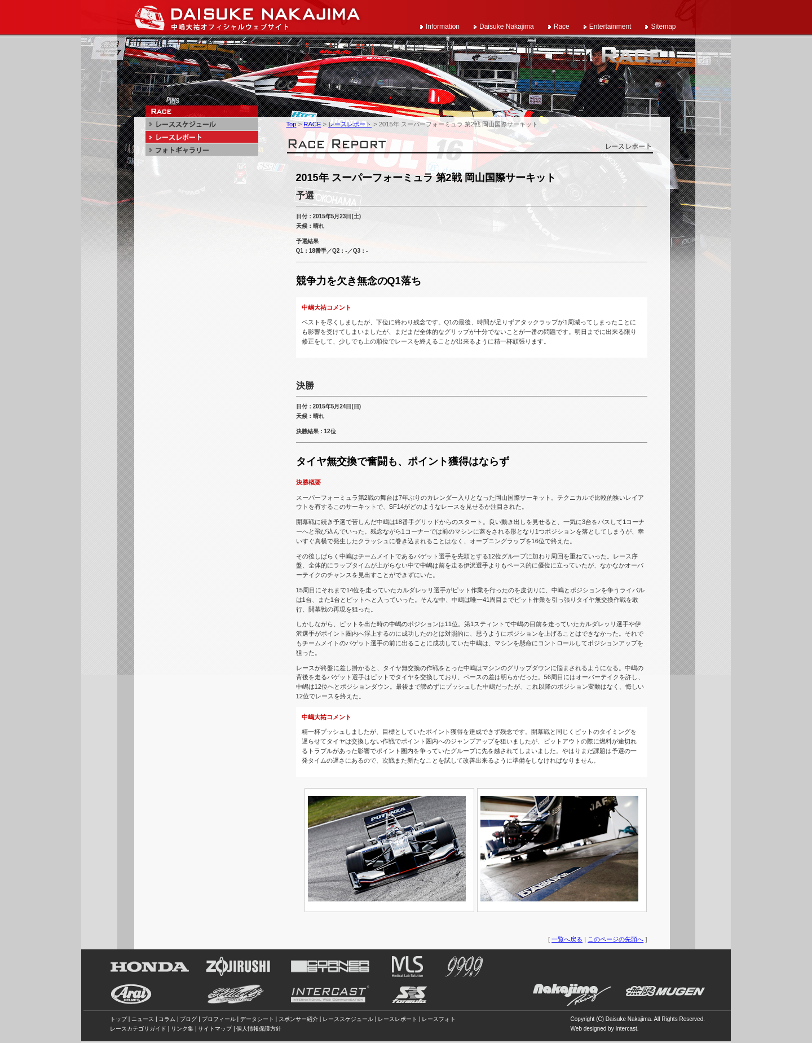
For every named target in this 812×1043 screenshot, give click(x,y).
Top (291, 124)
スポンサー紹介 (298, 1019)
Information (443, 26)
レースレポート (350, 124)
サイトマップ (215, 1029)
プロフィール (219, 1019)
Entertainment (610, 26)
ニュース (142, 1019)
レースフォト (439, 1019)
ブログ (188, 1019)
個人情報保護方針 (258, 1029)
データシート (257, 1019)
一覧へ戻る (566, 939)
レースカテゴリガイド (138, 1029)
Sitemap (663, 26)
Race (562, 26)
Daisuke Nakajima (506, 26)
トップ (118, 1019)
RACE (312, 124)
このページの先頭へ (615, 939)
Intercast (626, 1029)
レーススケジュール (348, 1019)
